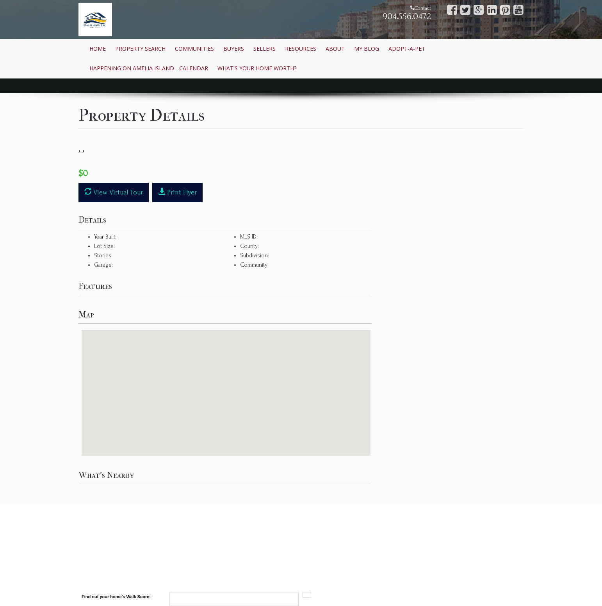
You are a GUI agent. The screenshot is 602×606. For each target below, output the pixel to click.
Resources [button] (300, 48)
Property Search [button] (140, 48)
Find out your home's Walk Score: (116, 596)
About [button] (335, 48)
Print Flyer (177, 192)
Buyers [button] (233, 48)
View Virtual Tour (113, 192)
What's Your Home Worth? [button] (256, 68)
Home (97, 48)
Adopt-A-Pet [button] (406, 48)
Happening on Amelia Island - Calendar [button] (148, 68)
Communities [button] (194, 48)
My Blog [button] (366, 48)
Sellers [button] (264, 48)
